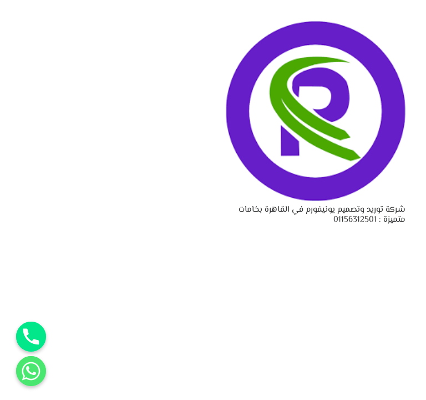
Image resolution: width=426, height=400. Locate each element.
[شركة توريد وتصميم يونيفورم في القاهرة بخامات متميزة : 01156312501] (315, 28)
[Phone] (31, 337)
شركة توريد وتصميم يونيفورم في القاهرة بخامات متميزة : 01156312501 (322, 214)
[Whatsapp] (31, 371)
